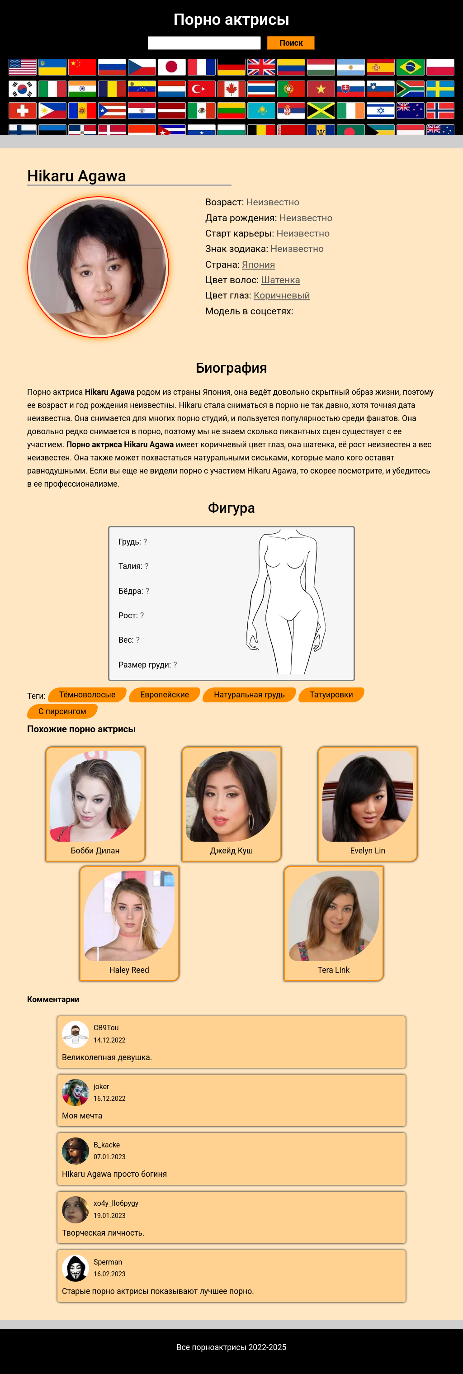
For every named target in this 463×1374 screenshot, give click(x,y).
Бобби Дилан (95, 850)
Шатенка (280, 279)
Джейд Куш (231, 850)
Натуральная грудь (249, 694)
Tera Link (334, 970)
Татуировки (331, 694)
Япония (258, 264)
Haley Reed (129, 970)
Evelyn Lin (367, 850)
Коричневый (282, 295)
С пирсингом (62, 711)
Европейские (164, 694)
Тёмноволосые (87, 694)
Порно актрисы (231, 19)
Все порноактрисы (212, 1347)
